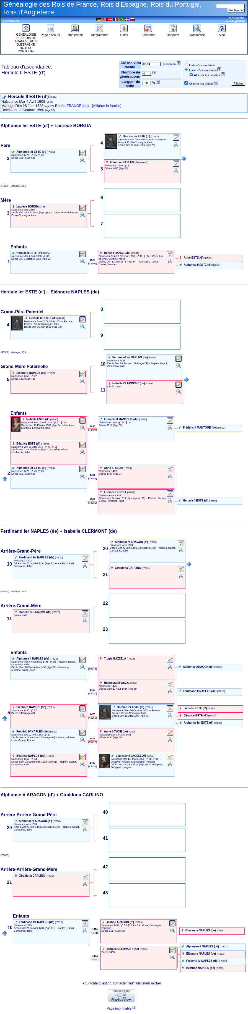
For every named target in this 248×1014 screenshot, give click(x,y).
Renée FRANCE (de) (72, 106)
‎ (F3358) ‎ (92, 478)
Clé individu (168, 64)
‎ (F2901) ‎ (92, 263)
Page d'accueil (50, 33)
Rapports (173, 33)
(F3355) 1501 (13, 186)
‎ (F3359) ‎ (92, 717)
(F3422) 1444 (13, 591)
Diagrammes (99, 33)
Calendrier (148, 33)
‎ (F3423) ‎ (92, 742)
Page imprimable (119, 1008)
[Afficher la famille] (106, 106)
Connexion (11, 21)
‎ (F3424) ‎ (92, 766)
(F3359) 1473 (13, 352)
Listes (124, 33)
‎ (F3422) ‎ (95, 959)
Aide (222, 33)
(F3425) (6, 855)
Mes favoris (236, 18)
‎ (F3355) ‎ (92, 502)
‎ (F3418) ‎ (95, 932)
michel (156, 983)
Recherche (197, 33)
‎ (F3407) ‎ (92, 430)
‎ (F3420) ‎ (92, 693)
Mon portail (75, 33)
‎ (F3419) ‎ (92, 669)
